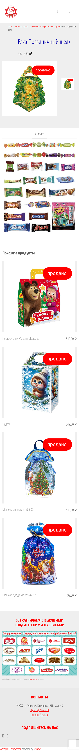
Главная (10, 26)
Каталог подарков (21, 26)
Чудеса (6, 424)
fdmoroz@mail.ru (39, 715)
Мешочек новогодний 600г (18, 509)
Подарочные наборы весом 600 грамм (45, 26)
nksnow (37, 749)
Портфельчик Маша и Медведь (20, 338)
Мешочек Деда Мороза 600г (19, 595)
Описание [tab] (39, 134)
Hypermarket (33, 679)
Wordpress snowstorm (10, 749)
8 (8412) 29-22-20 (39, 710)
